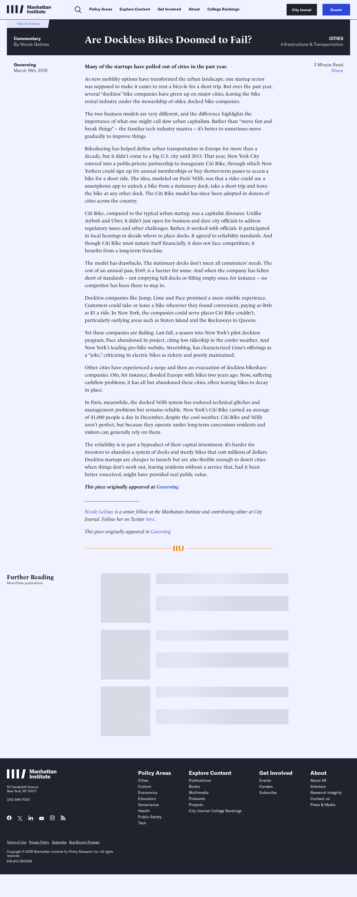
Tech (142, 822)
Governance (148, 804)
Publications (200, 780)
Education (147, 798)
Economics (147, 792)
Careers (266, 786)
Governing (25, 64)
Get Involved (169, 9)
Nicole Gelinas (34, 44)
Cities (336, 38)
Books (194, 786)
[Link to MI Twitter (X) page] (20, 818)
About (194, 9)
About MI (318, 780)
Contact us (320, 798)
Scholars (318, 786)
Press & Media (322, 804)
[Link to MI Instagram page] (52, 819)
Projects (196, 804)
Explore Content (135, 9)
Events (265, 780)
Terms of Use (16, 842)
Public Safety (150, 816)
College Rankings (223, 9)
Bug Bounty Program (84, 842)
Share (337, 70)
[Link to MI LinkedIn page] (30, 819)
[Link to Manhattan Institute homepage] (32, 777)
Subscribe (268, 792)
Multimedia (199, 792)
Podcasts (197, 798)
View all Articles (28, 24)
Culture (144, 786)
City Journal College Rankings (215, 810)
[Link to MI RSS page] (63, 819)
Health (144, 810)
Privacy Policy (39, 842)
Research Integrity (326, 792)
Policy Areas (100, 9)
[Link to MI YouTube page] (41, 818)
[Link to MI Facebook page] (9, 819)
